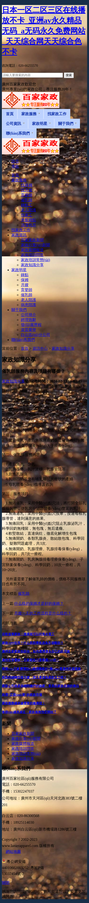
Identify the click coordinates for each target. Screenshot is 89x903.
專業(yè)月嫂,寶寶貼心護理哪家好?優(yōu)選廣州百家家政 (41, 669)
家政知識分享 (63, 348)
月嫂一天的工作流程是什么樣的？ (42, 613)
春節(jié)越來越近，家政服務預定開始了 (29, 712)
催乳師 (23, 593)
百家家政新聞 (22, 734)
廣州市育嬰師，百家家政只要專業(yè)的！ (30, 660)
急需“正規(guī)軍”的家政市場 (22, 694)
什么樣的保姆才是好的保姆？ (39, 603)
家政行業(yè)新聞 (25, 739)
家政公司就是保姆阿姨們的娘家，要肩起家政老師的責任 (40, 686)
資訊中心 (40, 348)
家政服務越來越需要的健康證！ (23, 703)
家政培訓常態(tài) (26, 754)
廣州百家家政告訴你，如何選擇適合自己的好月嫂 (36, 651)
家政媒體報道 (22, 744)
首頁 (24, 348)
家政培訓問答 (22, 749)
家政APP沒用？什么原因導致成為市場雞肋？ (32, 643)
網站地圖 (13, 852)
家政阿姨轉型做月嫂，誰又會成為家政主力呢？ (34, 677)
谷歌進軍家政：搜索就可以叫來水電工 (28, 634)
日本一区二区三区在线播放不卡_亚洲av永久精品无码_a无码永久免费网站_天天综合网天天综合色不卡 (43, 31)
